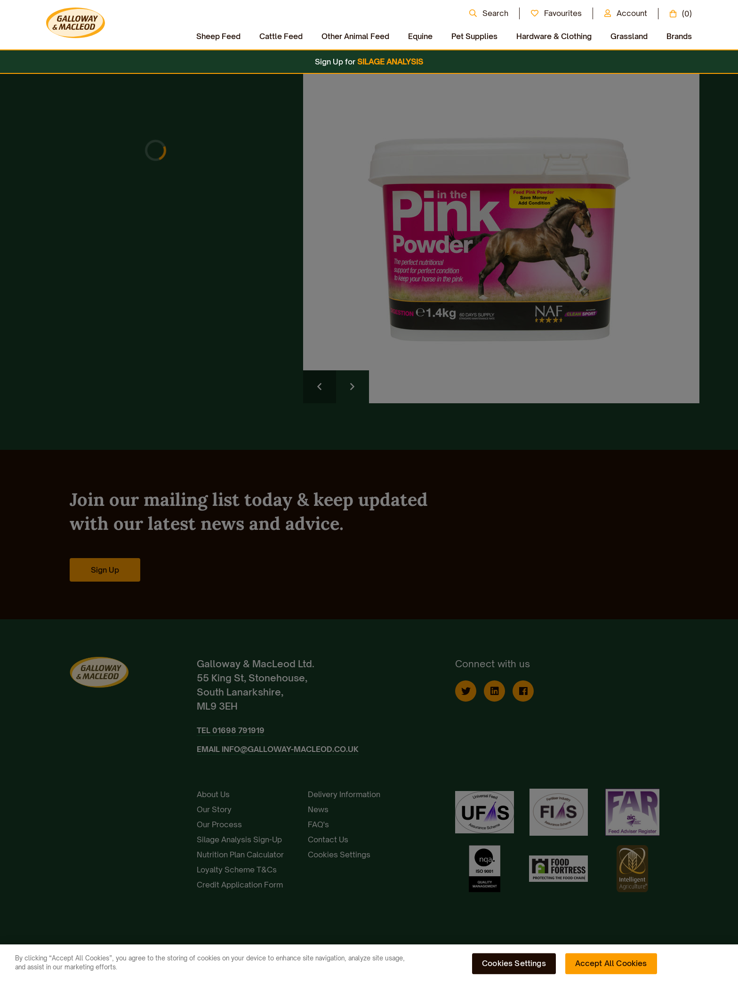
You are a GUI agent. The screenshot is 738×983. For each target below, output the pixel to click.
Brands (679, 36)
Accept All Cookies (611, 963)
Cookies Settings (514, 963)
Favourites (563, 13)
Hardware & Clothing (554, 36)
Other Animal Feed (355, 36)
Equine (420, 36)
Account (632, 13)
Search (495, 13)
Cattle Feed (281, 36)
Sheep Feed (218, 36)
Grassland (629, 36)
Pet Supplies (474, 36)
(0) (687, 13)
